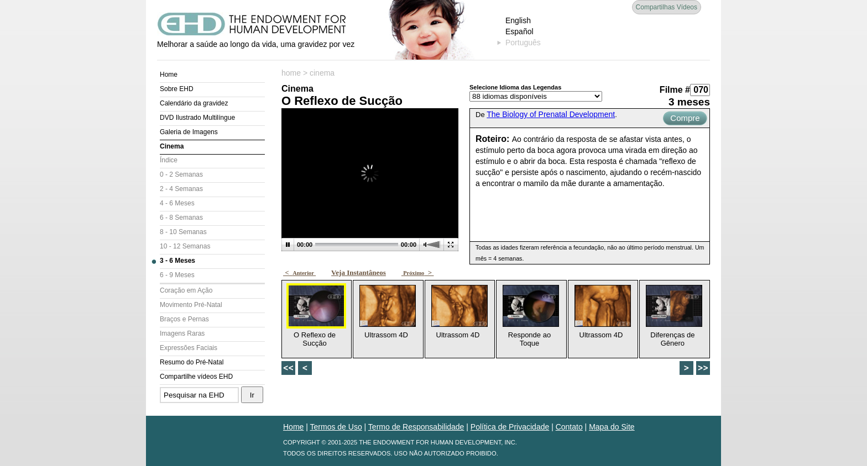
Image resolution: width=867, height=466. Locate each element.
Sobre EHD (177, 89)
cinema (322, 72)
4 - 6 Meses (177, 203)
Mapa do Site (612, 426)
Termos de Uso (336, 426)
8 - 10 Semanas (183, 232)
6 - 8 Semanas (181, 217)
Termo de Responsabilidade (416, 426)
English (518, 20)
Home (168, 74)
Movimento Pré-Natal (191, 305)
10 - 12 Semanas (185, 246)
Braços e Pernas (184, 319)
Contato (569, 426)
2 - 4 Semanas (181, 189)
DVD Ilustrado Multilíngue (197, 117)
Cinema (172, 146)
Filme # (675, 89)
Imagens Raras (182, 333)
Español (519, 31)
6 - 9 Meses (177, 275)
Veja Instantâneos (358, 272)
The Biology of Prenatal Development (551, 114)
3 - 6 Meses (177, 260)
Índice (168, 160)
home (291, 72)
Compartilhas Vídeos (666, 7)
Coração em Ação (186, 290)
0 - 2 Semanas (181, 174)
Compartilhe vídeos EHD (196, 376)
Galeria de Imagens (189, 132)
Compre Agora (684, 119)
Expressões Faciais (188, 348)
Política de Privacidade (510, 426)
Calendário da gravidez (194, 103)
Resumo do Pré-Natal (191, 362)
